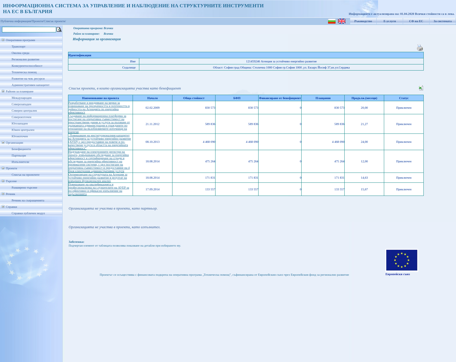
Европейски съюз (397, 274)
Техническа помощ (24, 72)
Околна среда (20, 53)
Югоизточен (20, 136)
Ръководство (363, 21)
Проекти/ (38, 21)
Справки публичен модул (28, 213)
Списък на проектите (26, 174)
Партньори (19, 155)
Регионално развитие (26, 59)
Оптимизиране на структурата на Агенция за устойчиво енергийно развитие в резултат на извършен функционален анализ (97, 177)
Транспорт (18, 46)
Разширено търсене (24, 187)
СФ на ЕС (416, 21)
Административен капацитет (30, 85)
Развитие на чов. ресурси (28, 78)
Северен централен (24, 110)
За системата (443, 21)
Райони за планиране (19, 91)
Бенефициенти (21, 149)
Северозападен (21, 104)
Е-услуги (390, 21)
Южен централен (23, 129)
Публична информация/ (16, 21)
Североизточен (21, 117)
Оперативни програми (20, 40)
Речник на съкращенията (28, 200)
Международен (22, 97)
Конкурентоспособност (27, 65)
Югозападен (20, 123)
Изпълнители (20, 162)
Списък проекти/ (55, 21)
